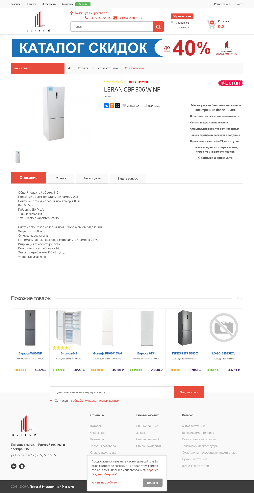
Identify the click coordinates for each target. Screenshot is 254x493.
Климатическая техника (199, 439)
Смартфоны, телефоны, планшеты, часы (209, 452)
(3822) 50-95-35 (100, 17)
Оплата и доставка (103, 452)
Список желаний (147, 439)
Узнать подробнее (104, 482)
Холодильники (134, 68)
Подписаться (189, 392)
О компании (49, 4)
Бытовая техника (107, 68)
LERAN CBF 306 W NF (132, 89)
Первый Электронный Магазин (52, 486)
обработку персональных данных (95, 400)
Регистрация (222, 4)
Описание (29, 178)
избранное (180, 22)
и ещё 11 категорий (195, 466)
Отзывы (61, 178)
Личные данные (147, 426)
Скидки (83, 4)
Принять (152, 482)
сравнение (180, 27)
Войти (239, 4)
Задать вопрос (128, 178)
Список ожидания (148, 446)
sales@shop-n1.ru (130, 17)
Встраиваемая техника (198, 432)
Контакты (67, 4)
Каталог (32, 4)
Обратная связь (182, 16)
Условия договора (103, 446)
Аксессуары (92, 178)
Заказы (141, 432)
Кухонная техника (195, 459)
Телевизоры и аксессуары (200, 446)
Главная (15, 4)
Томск (79, 13)
